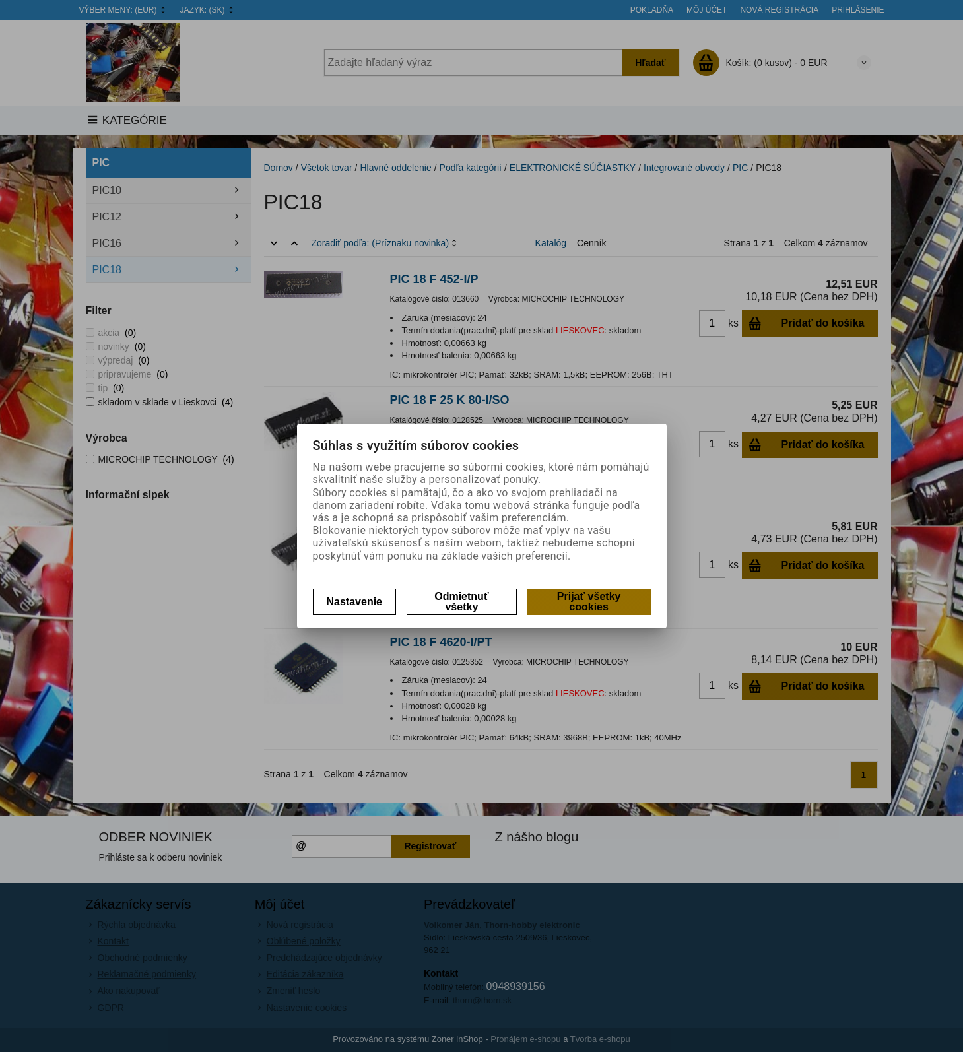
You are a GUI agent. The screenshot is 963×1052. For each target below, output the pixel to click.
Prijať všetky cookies (589, 601)
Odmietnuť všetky (461, 601)
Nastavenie (355, 601)
